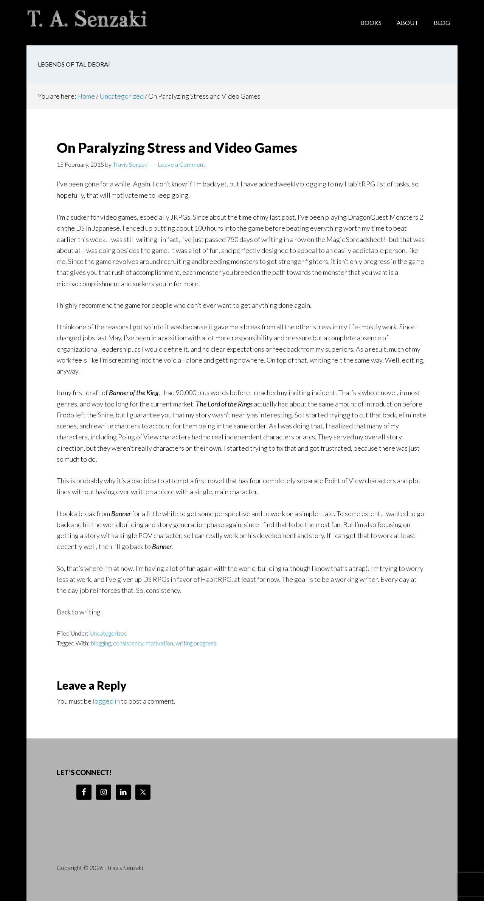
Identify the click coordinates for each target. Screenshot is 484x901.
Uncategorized (108, 633)
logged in (106, 701)
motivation (159, 643)
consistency (128, 643)
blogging (101, 643)
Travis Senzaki (86, 22)
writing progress (195, 643)
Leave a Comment (181, 164)
